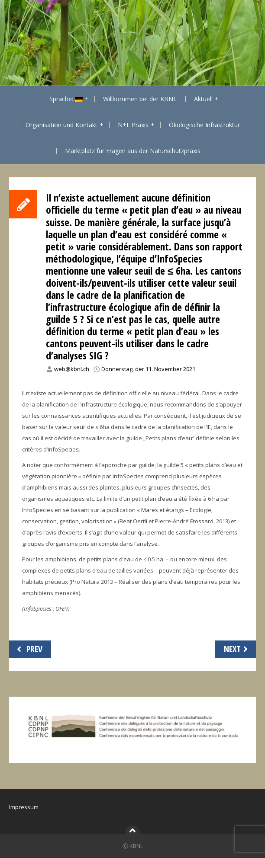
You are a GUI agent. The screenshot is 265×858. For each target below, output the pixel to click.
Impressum (24, 807)
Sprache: (66, 99)
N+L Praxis (133, 125)
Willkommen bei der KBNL (140, 99)
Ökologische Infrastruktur (204, 125)
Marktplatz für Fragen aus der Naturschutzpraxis (132, 151)
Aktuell (203, 99)
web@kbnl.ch (71, 369)
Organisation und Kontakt (61, 125)
